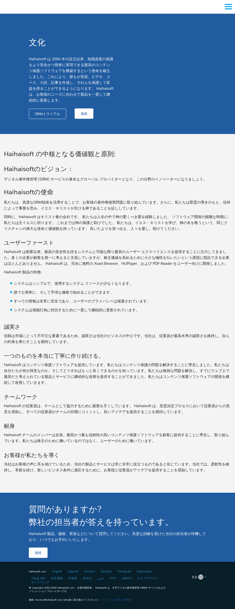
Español (73, 571)
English (57, 571)
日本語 (72, 578)
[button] (47, 114)
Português (124, 571)
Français (89, 571)
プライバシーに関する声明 (114, 599)
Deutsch (106, 571)
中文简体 (57, 578)
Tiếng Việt (38, 578)
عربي (100, 578)
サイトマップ (40, 582)
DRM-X (127, 578)
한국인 (87, 578)
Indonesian (144, 571)
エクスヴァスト (147, 578)
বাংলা (113, 578)
